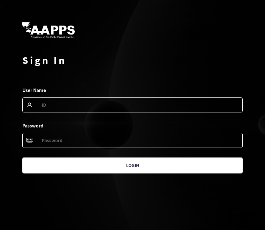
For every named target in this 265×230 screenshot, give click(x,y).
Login (132, 165)
